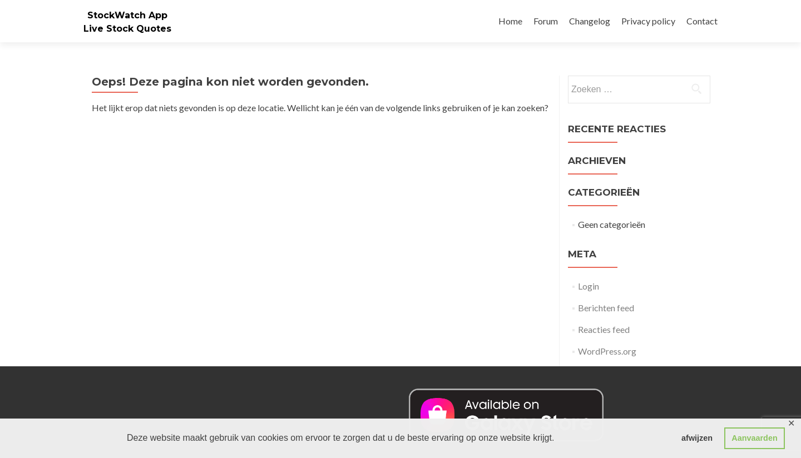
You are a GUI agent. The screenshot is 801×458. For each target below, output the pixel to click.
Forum (545, 21)
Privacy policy (648, 21)
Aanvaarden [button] (754, 438)
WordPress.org (607, 351)
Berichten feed (606, 307)
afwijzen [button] (697, 438)
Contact (702, 21)
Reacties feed (604, 329)
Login (588, 286)
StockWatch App (127, 15)
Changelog (589, 21)
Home (510, 21)
